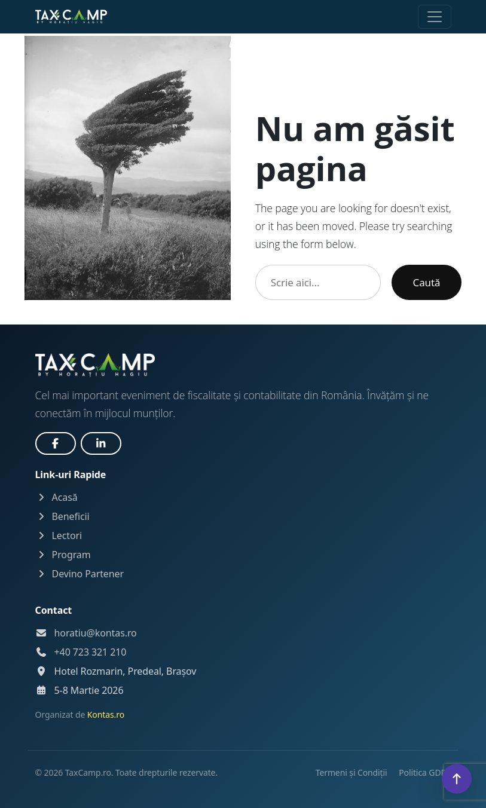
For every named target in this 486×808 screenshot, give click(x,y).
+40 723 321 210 (90, 652)
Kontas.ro (105, 714)
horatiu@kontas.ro (95, 632)
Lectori (58, 535)
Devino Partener (79, 573)
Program (63, 554)
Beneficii (62, 516)
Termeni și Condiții (352, 772)
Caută (427, 282)
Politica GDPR (425, 772)
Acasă (56, 497)
